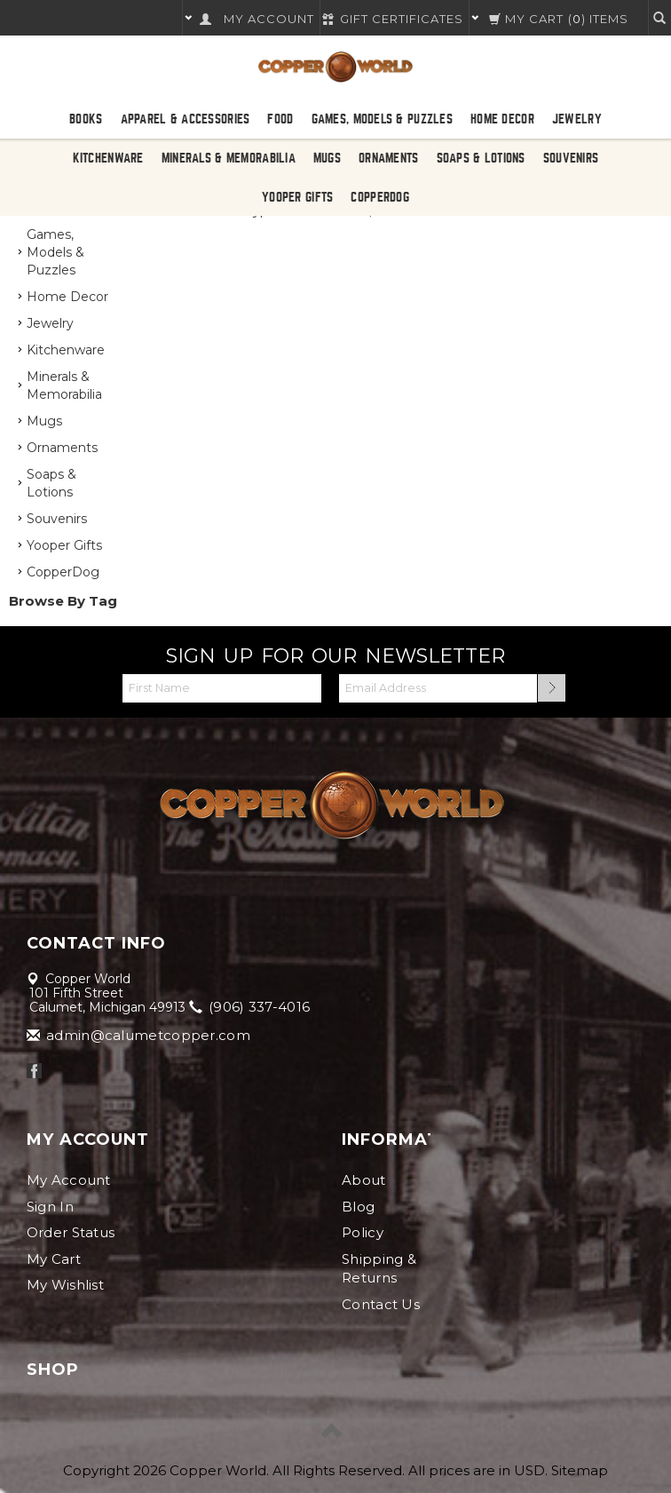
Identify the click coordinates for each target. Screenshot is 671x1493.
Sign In (50, 1206)
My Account (69, 1179)
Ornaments (389, 158)
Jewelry (577, 119)
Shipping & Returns (379, 1268)
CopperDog (380, 197)
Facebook (34, 1070)
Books (85, 119)
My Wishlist (65, 1284)
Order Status (71, 1232)
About (364, 1179)
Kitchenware (108, 158)
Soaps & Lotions (481, 158)
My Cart (54, 1259)
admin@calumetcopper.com (139, 1035)
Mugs (327, 158)
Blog (358, 1206)
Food (280, 119)
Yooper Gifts (297, 197)
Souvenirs (571, 158)
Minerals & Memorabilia (229, 158)
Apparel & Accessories (185, 119)
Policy (362, 1232)
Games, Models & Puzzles (382, 119)
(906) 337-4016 (251, 1006)
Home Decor (502, 119)
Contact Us (381, 1304)
